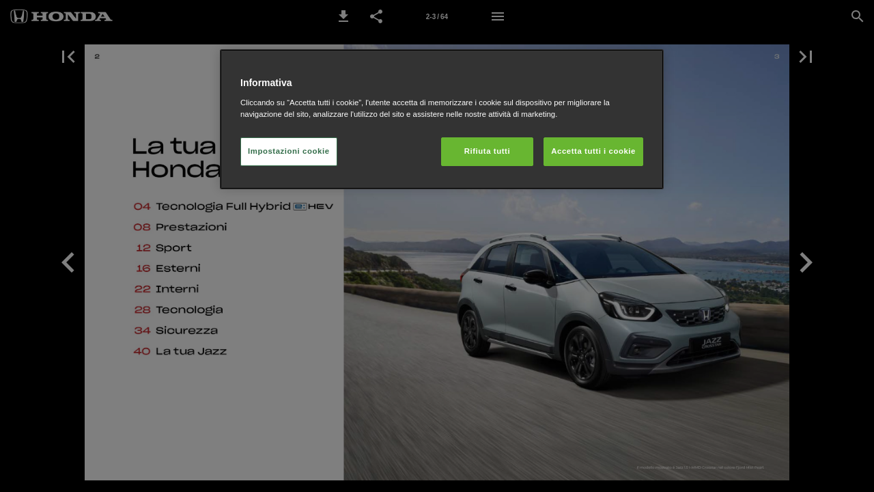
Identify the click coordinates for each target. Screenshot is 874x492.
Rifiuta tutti (487, 151)
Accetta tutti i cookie (593, 151)
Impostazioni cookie (289, 151)
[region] (442, 119)
